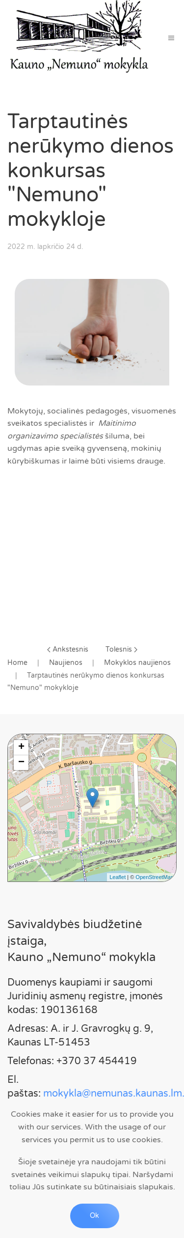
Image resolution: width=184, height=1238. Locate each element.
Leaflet (117, 877)
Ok (95, 1215)
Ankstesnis (67, 649)
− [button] (21, 762)
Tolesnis (121, 649)
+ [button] (21, 747)
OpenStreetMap (154, 877)
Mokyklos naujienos (137, 663)
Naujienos (65, 663)
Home (17, 663)
